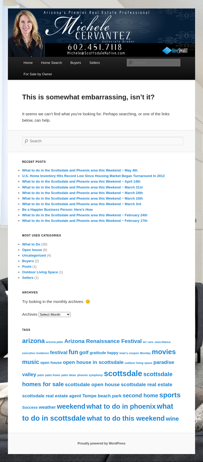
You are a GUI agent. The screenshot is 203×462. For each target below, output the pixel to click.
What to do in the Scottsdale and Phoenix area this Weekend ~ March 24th (82, 193)
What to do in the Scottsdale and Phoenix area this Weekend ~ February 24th (84, 215)
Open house (32, 250)
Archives (30, 314)
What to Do (31, 244)
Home (28, 63)
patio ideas (68, 375)
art (145, 342)
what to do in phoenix (121, 406)
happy (112, 353)
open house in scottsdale (93, 362)
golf (84, 352)
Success (30, 407)
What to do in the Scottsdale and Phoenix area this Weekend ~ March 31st (82, 187)
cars (150, 342)
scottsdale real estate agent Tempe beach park (72, 395)
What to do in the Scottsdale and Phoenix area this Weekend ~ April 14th (81, 181)
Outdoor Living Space (40, 272)
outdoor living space (138, 362)
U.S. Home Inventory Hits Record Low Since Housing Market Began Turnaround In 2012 (93, 176)
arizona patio (54, 342)
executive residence (35, 353)
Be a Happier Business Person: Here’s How (57, 210)
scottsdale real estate (146, 384)
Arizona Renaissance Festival (103, 341)
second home (140, 395)
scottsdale (123, 373)
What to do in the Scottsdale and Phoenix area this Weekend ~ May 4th (79, 170)
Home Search (51, 63)
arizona (33, 340)
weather (47, 407)
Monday (145, 353)
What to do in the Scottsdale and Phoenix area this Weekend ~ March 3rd (81, 204)
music (30, 362)
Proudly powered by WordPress (101, 443)
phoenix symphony (90, 375)
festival (58, 352)
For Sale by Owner (38, 74)
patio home (52, 375)
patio (40, 375)
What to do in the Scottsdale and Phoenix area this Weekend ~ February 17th (84, 221)
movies (164, 352)
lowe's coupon (129, 353)
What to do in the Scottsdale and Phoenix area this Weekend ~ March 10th (82, 198)
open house (51, 362)
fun (73, 352)
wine (172, 418)
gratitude (98, 353)
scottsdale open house (92, 384)
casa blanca (162, 342)
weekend (71, 406)
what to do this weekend (126, 418)
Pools (26, 267)
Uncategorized (34, 255)
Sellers (94, 63)
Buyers (75, 63)
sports (170, 395)
